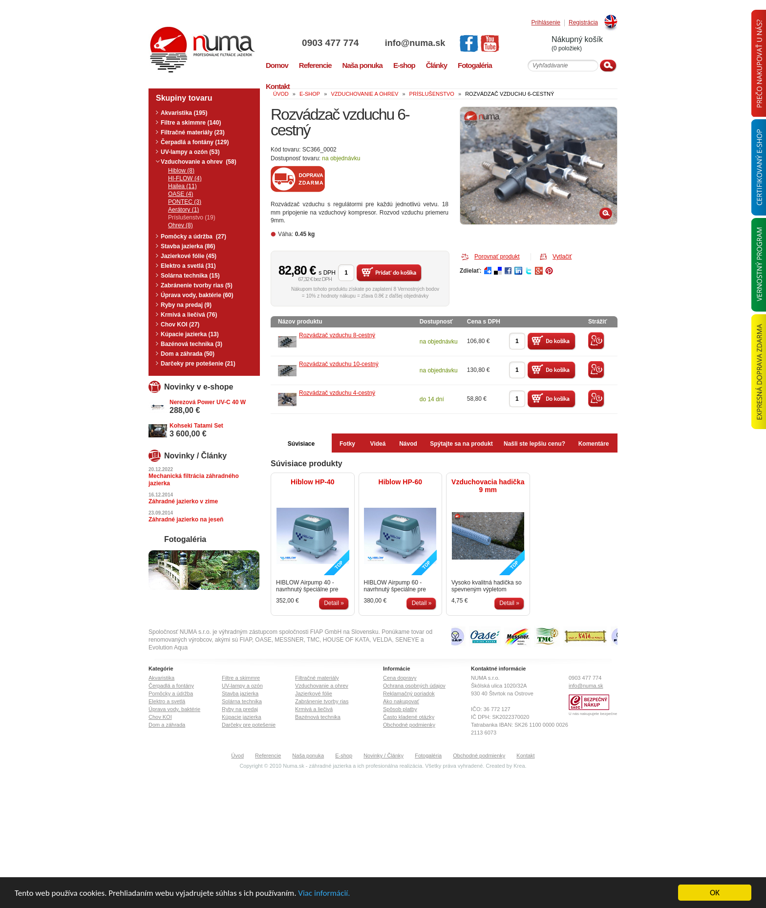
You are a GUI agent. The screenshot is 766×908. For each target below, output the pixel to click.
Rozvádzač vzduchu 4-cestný (337, 392)
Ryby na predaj (240, 709)
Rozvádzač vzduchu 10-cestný (339, 364)
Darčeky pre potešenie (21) (198, 363)
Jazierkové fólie (313, 693)
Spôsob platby (400, 709)
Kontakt (525, 755)
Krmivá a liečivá (314, 709)
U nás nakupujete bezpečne (593, 714)
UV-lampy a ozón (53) (190, 152)
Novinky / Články (383, 755)
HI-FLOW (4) (185, 178)
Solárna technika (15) (190, 275)
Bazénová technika (317, 717)
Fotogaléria (428, 755)
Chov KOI (160, 717)
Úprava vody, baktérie (174, 709)
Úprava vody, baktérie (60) (197, 295)
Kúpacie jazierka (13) (190, 334)
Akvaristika (161, 678)
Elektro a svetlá (167, 701)
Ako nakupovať (401, 701)
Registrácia (583, 23)
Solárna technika (242, 701)
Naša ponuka (308, 755)
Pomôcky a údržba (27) (193, 236)
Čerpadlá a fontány (171, 686)
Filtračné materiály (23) (193, 132)
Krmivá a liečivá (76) (189, 314)
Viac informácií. (324, 893)
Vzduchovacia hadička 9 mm (487, 486)
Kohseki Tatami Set (196, 425)
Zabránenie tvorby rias (321, 701)
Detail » (334, 603)
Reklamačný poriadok (409, 693)
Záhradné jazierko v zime (183, 501)
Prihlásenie (546, 23)
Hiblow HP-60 (400, 482)
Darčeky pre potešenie (249, 725)
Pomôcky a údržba (171, 693)
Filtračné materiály (317, 678)
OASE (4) (180, 194)
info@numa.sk (415, 43)
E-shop (343, 755)
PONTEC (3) (184, 201)
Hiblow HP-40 (312, 482)
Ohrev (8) (180, 225)
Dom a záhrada (167, 725)
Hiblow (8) (181, 170)
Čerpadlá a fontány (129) (195, 142)
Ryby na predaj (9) (186, 305)
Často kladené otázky (408, 717)
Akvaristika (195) (184, 112)
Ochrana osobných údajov (414, 686)
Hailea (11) (182, 186)
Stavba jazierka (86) (188, 246)
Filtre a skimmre (241, 678)
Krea (519, 766)
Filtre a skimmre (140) (191, 122)
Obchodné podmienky (409, 725)
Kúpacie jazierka (241, 717)
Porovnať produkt (497, 256)
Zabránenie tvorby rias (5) (197, 285)
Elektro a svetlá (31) (188, 265)
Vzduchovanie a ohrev (321, 686)
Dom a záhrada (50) (187, 353)
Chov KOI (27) (180, 324)
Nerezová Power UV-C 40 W (208, 402)
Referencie (268, 755)
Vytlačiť (562, 256)
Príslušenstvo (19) (191, 217)
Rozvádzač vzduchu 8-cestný (337, 335)
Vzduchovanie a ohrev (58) (198, 161)
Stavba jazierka (240, 693)
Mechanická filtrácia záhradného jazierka (194, 480)
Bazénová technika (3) (191, 344)
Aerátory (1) (183, 209)
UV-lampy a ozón (242, 686)
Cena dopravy (400, 678)
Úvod (237, 755)
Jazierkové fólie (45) (188, 256)
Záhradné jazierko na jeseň (186, 519)
